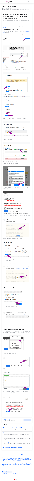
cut (17, 457)
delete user (23, 457)
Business (13, 456)
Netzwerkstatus (14, 471)
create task (16, 457)
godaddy (18, 459)
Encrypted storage (19, 458)
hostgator (24, 459)
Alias (19, 454)
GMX (15, 459)
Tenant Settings (10, 464)
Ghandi (11, 459)
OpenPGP (11, 8)
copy (2, 457)
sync (25, 463)
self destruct (10, 463)
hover (28, 459)
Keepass (14, 460)
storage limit (22, 463)
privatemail (20, 461)
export (22, 458)
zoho (3, 465)
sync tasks (6, 464)
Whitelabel (17, 464)
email (3, 458)
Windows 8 (26, 464)
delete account (20, 457)
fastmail (28, 458)
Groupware (22, 459)
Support (3, 8)
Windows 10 (23, 464)
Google (20, 459)
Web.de (13, 464)
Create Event (8, 457)
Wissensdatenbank (7, 8)
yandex (31, 464)
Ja (25, 419)
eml (13, 458)
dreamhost (29, 457)
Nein (29, 419)
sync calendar (28, 463)
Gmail (13, 459)
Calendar (19, 456)
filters (7, 459)
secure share (3, 463)
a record (10, 454)
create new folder (12, 457)
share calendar (19, 463)
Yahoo (29, 464)
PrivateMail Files (26, 461)
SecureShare (6, 463)
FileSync (6, 459)
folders (9, 459)
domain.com (26, 457)
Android (21, 454)
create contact (5, 457)
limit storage (18, 460)
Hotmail (27, 459)
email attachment (6, 458)
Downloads (4, 471)
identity (3, 460)
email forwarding (11, 458)
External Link (25, 458)
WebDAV (15, 464)
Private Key (16, 461)
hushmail (30, 459)
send (16, 463)
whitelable (20, 464)
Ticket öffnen (23, 471)
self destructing (14, 463)
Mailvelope (4, 27)
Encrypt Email (15, 458)
